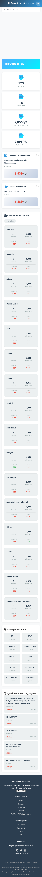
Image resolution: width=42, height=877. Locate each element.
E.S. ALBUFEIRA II (12, 731)
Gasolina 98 (21, 828)
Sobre (21, 801)
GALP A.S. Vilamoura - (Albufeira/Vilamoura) (14, 745)
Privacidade (21, 807)
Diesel (21, 832)
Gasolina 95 (21, 825)
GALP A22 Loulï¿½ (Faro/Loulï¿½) (18, 760)
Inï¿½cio (8, 9)
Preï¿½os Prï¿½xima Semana (21, 814)
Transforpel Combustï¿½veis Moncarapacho (15, 161)
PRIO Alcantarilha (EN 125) (14, 191)
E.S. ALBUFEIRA (11, 717)
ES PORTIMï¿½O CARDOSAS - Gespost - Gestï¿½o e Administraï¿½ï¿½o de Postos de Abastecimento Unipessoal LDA (20, 700)
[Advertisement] (21, 35)
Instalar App (21, 790)
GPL (21, 835)
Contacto (21, 804)
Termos (21, 811)
